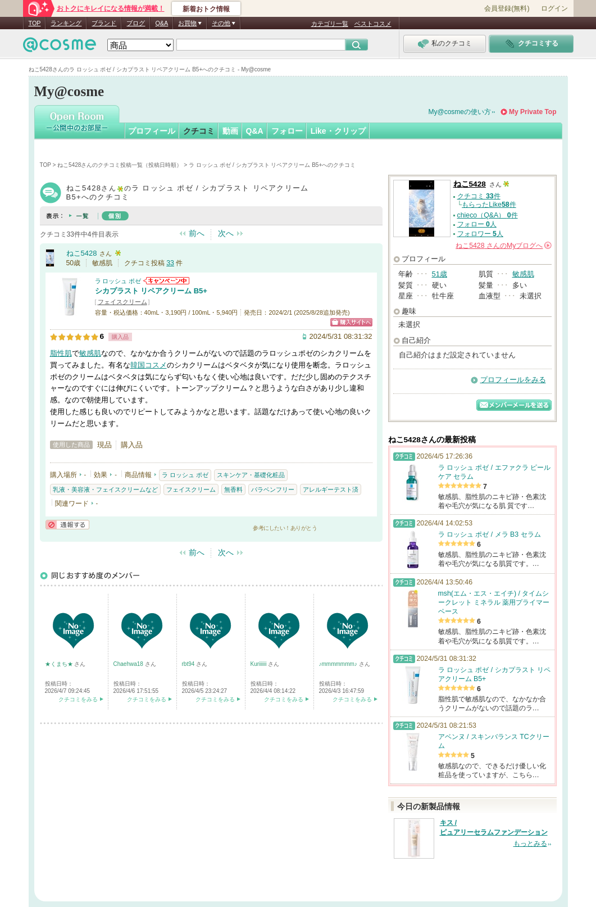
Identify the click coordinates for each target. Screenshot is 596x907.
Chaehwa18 (129, 664)
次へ (226, 233)
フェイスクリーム (122, 301)
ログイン (554, 8)
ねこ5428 (81, 253)
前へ (196, 233)
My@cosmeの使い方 (460, 112)
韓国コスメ (148, 365)
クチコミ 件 (479, 196)
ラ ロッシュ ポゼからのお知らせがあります (166, 280)
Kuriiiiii (260, 664)
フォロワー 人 (480, 234)
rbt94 (189, 664)
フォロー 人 (477, 224)
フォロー (287, 130)
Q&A (161, 23)
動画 (230, 130)
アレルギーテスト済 (330, 489)
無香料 (233, 489)
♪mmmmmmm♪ (339, 664)
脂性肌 (61, 353)
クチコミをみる (78, 699)
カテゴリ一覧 (329, 23)
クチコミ (199, 130)
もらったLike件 (489, 204)
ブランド (104, 23)
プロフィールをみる (513, 379)
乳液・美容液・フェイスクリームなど (105, 489)
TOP (35, 23)
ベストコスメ (373, 23)
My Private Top (532, 112)
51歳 (439, 274)
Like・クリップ (338, 130)
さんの (503, 246)
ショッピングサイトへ (351, 322)
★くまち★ (60, 664)
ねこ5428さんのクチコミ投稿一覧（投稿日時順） (119, 165)
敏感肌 (90, 353)
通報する (67, 524)
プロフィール (151, 130)
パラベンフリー (272, 489)
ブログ (135, 23)
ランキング (66, 23)
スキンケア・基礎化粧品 (251, 474)
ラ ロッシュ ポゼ (118, 281)
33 (170, 263)
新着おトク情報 (206, 9)
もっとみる (530, 843)
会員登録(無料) (506, 8)
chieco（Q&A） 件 (487, 215)
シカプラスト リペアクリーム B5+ (151, 291)
